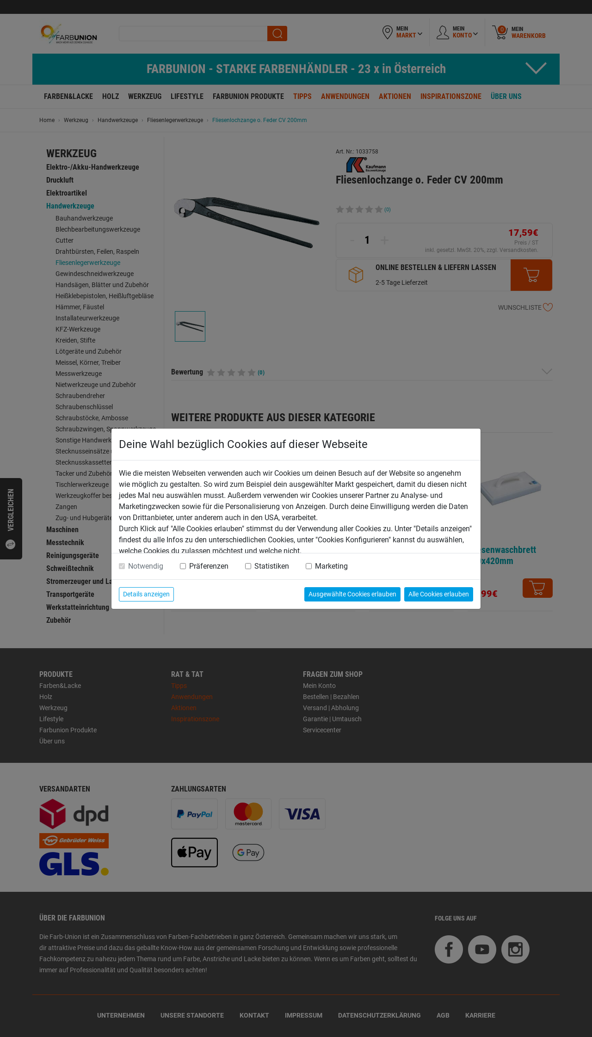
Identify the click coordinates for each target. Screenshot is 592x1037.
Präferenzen (208, 566)
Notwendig (145, 566)
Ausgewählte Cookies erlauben (352, 594)
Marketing (331, 566)
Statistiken (271, 566)
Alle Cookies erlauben (438, 594)
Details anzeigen (146, 594)
